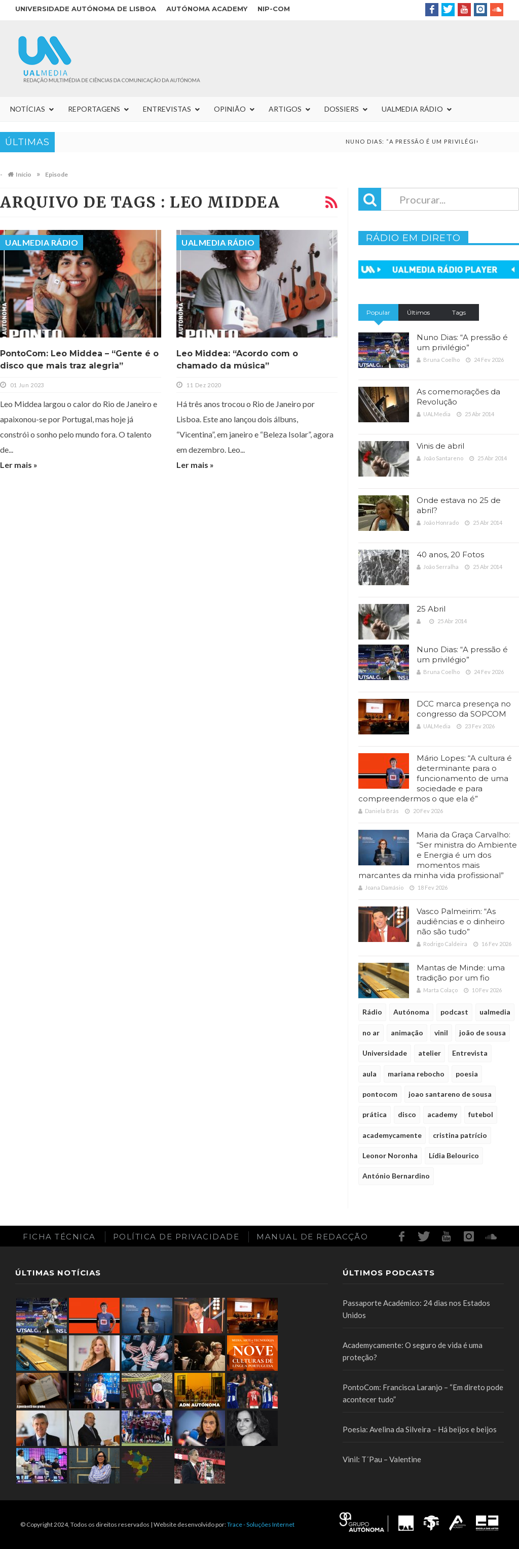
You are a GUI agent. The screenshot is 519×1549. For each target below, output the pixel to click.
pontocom (379, 1094)
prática (374, 1114)
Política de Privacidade (176, 1236)
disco (407, 1114)
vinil (441, 1032)
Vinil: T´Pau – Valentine (382, 1459)
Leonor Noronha (390, 1155)
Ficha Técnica (59, 1236)
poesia (467, 1073)
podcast (454, 1011)
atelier (429, 1053)
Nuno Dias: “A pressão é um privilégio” (462, 342)
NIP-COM (273, 9)
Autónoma (411, 1011)
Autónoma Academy (206, 9)
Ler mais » (19, 464)
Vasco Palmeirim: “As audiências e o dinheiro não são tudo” (461, 921)
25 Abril (431, 609)
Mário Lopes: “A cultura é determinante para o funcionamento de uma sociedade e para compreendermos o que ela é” (435, 778)
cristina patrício (460, 1135)
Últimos (418, 312)
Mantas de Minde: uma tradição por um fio (461, 973)
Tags (459, 312)
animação (407, 1032)
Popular (378, 312)
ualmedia (494, 1011)
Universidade (384, 1053)
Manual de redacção (312, 1236)
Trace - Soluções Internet (260, 1524)
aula (369, 1073)
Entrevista (470, 1053)
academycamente (392, 1135)
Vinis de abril (440, 446)
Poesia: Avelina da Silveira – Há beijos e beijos (420, 1429)
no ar (371, 1032)
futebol (480, 1114)
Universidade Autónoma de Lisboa (85, 9)
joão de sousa (482, 1032)
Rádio (372, 1011)
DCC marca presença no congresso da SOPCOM (464, 709)
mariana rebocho (416, 1073)
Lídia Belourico (454, 1155)
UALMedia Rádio (41, 242)
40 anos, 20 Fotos (450, 554)
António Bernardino (396, 1175)
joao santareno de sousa (450, 1094)
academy (442, 1114)
